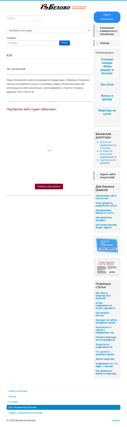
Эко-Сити (107, 84)
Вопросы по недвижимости (104, 346)
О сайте (13, 401)
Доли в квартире (105, 358)
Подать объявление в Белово (25, 412)
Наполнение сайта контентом (106, 197)
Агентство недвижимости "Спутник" (108, 145)
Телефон (12, 38)
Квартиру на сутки (107, 112)
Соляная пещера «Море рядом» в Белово (107, 66)
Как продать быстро (103, 314)
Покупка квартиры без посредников (106, 338)
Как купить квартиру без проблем (103, 295)
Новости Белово (18, 391)
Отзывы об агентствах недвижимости (108, 154)
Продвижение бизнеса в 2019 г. (105, 211)
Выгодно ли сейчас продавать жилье (106, 321)
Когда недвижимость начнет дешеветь (105, 305)
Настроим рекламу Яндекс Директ (106, 226)
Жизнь (12, 396)
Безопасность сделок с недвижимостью (105, 330)
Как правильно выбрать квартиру (106, 372)
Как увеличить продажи (104, 219)
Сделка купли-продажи (108, 161)
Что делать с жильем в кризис (105, 353)
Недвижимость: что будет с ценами (107, 365)
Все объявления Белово (23, 407)
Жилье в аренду (107, 97)
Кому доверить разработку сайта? (106, 204)
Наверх (116, 420)
